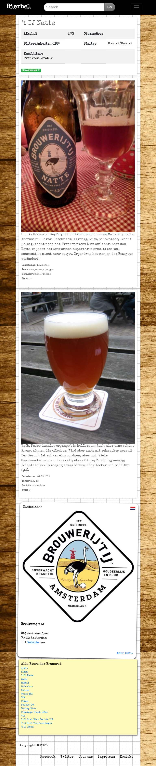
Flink (24, 701)
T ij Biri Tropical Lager (36, 723)
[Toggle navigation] (136, 7)
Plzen (24, 672)
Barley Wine (28, 709)
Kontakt (126, 757)
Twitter (67, 757)
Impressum (106, 757)
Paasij (25, 683)
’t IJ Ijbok (27, 727)
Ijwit (24, 668)
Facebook (47, 757)
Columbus (27, 687)
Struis (25, 690)
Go (109, 7)
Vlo (23, 716)
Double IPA (27, 705)
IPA (23, 698)
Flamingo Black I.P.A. (34, 712)
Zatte (24, 679)
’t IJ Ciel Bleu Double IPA (37, 720)
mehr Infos (125, 653)
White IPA (27, 694)
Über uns (85, 757)
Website (32, 642)
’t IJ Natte (27, 676)
